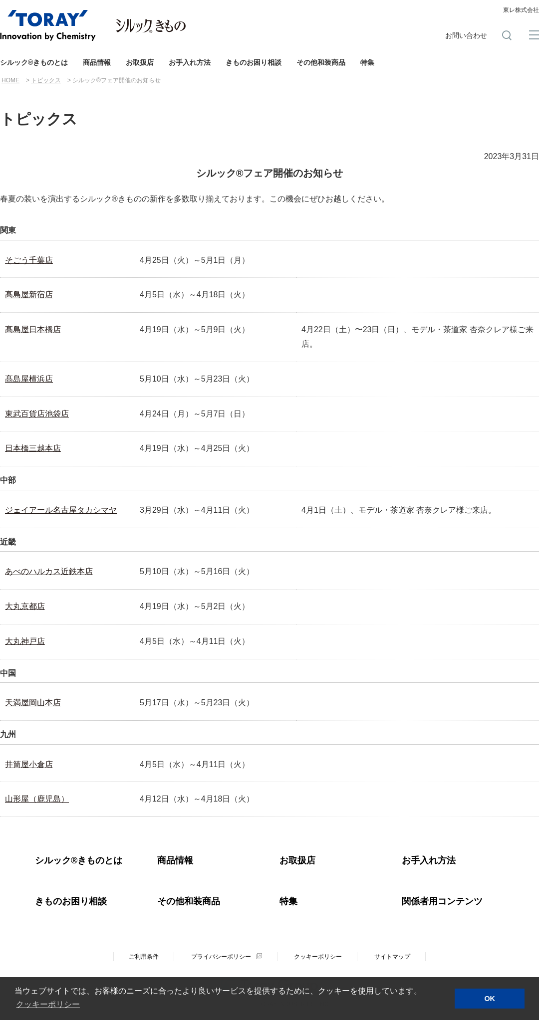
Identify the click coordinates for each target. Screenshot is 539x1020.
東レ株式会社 (521, 9)
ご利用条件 (144, 956)
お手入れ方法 (190, 62)
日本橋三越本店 (33, 448)
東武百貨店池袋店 (37, 413)
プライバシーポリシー (221, 956)
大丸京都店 (25, 606)
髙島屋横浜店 (29, 379)
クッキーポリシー (318, 956)
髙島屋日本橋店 (33, 329)
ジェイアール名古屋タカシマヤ (61, 510)
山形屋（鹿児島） (37, 799)
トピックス (46, 80)
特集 (367, 62)
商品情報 (97, 62)
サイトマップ (392, 956)
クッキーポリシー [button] (48, 1004)
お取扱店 (140, 62)
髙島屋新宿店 (29, 294)
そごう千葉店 (29, 260)
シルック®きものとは (34, 62)
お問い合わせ (466, 35)
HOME (10, 80)
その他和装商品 (320, 62)
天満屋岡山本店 (33, 702)
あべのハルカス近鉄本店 (49, 571)
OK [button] (489, 999)
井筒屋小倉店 (29, 764)
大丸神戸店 (25, 641)
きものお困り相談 (253, 62)
